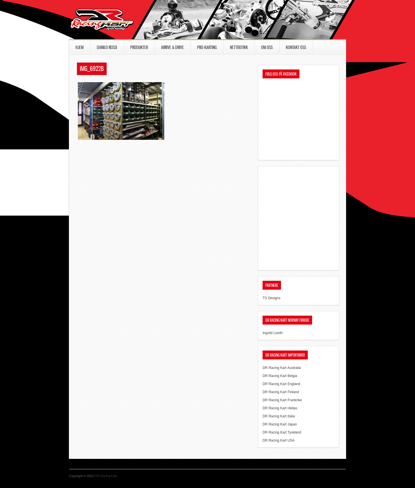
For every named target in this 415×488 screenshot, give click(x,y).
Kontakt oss (296, 47)
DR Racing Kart (106, 476)
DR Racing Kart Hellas (280, 408)
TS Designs (271, 298)
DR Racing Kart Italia (279, 416)
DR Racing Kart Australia (282, 368)
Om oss (267, 47)
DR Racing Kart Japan (280, 424)
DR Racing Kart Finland (281, 392)
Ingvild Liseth (273, 333)
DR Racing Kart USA (279, 440)
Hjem (80, 47)
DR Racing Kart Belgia (280, 376)
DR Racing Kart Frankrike (282, 400)
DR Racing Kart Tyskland (282, 432)
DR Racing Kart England (281, 384)
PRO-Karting (207, 47)
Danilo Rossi (107, 47)
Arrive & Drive (172, 47)
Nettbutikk (239, 47)
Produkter (139, 47)
